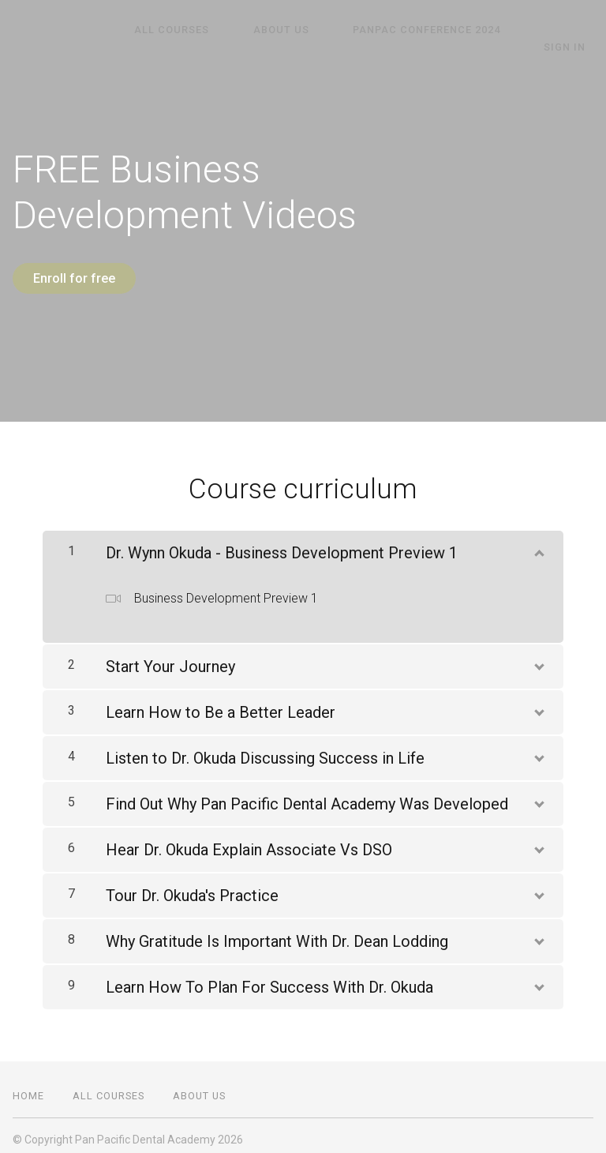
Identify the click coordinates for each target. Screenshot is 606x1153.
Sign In (572, 29)
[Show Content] (538, 541)
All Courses (163, 30)
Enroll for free (74, 278)
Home (28, 1088)
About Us (258, 30)
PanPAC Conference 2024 (388, 30)
